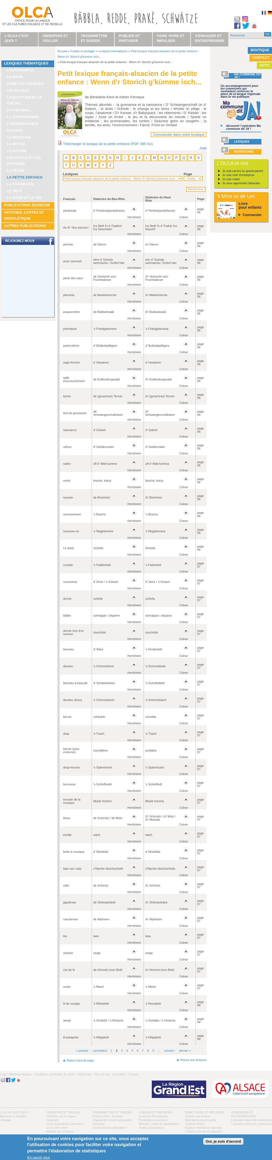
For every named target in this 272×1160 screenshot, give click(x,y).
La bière (15, 77)
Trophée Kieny (194, 1123)
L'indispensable (23, 124)
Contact (260, 58)
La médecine (19, 137)
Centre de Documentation (109, 1127)
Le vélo (14, 191)
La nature (17, 151)
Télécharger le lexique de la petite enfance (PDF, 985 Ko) (108, 144)
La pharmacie (20, 184)
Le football (19, 110)
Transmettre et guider (112, 1112)
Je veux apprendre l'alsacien (241, 183)
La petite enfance (25, 177)
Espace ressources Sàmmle (203, 1127)
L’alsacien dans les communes (251, 1123)
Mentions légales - (21, 1074)
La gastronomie (23, 117)
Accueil (62, 51)
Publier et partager (82, 51)
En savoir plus (38, 1157)
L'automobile (20, 70)
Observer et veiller (63, 1112)
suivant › (169, 1050)
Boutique (260, 50)
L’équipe (5, 1120)
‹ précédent (99, 1050)
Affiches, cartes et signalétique (24, 215)
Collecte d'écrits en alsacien (203, 1131)
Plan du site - (103, 1074)
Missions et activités (13, 1116)
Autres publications (25, 226)
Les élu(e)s (18, 90)
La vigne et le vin (24, 198)
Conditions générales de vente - (55, 1074)
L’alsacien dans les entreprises (251, 1120)
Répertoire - (85, 1074)
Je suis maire (231, 179)
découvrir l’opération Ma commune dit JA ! (243, 127)
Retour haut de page (80, 1060)
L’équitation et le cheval (24, 100)
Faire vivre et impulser (204, 1112)
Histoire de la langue (59, 1131)
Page (188, 174)
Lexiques (70, 174)
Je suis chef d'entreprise (238, 175)
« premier (82, 1050)
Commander (252, 215)
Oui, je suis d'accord (223, 1141)
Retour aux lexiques (193, 1059)
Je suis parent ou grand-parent (242, 171)
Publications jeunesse (27, 205)
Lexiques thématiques (26, 63)
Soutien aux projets (198, 1116)
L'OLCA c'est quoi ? (15, 1112)
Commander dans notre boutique (179, 135)
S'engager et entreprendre (209, 38)
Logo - (4, 1074)
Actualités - (119, 1074)
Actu (264, 65)
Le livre (15, 130)
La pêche (15, 170)
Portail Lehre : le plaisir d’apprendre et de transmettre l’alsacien (112, 1120)
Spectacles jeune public (201, 1120)
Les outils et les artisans (24, 161)
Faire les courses (25, 84)
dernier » (185, 1050)
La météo (16, 144)
